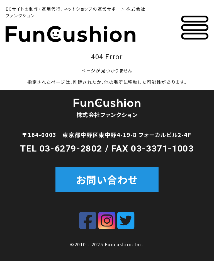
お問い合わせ (107, 179)
